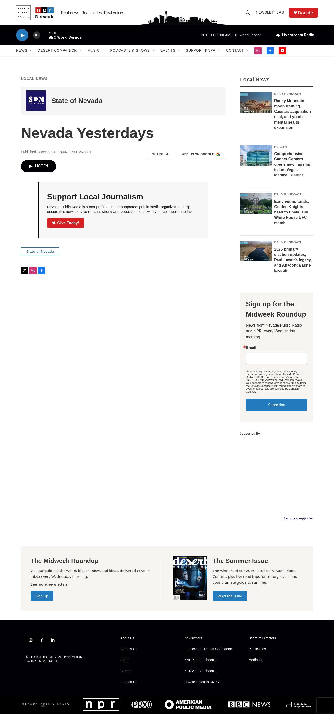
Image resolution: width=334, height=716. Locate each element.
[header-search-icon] (248, 13)
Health (280, 148)
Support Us (128, 684)
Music (93, 51)
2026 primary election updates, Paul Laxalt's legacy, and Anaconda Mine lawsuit (293, 261)
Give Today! (65, 224)
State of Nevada (76, 102)
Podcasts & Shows (130, 51)
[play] (22, 35)
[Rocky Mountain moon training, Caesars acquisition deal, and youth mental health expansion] (256, 104)
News (21, 51)
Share (160, 156)
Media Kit (256, 662)
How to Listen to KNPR (201, 684)
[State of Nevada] (36, 102)
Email (251, 349)
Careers (126, 673)
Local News (34, 80)
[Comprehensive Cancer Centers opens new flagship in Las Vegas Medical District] (256, 157)
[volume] (37, 35)
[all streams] (295, 35)
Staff (123, 662)
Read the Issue (230, 597)
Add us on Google (201, 156)
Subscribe (276, 407)
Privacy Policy (73, 658)
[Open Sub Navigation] (31, 51)
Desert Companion (57, 51)
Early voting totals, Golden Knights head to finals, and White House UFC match (291, 214)
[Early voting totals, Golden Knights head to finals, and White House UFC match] (256, 204)
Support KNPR (201, 51)
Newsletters (270, 13)
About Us (127, 640)
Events (168, 51)
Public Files (257, 651)
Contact (235, 51)
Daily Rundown (287, 95)
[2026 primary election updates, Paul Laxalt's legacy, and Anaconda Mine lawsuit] (256, 252)
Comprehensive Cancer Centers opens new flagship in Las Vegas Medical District (292, 166)
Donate (305, 12)
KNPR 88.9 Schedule (200, 662)
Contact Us (128, 651)
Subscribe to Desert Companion (208, 651)
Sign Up (42, 597)
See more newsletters (49, 585)
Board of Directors (262, 640)
